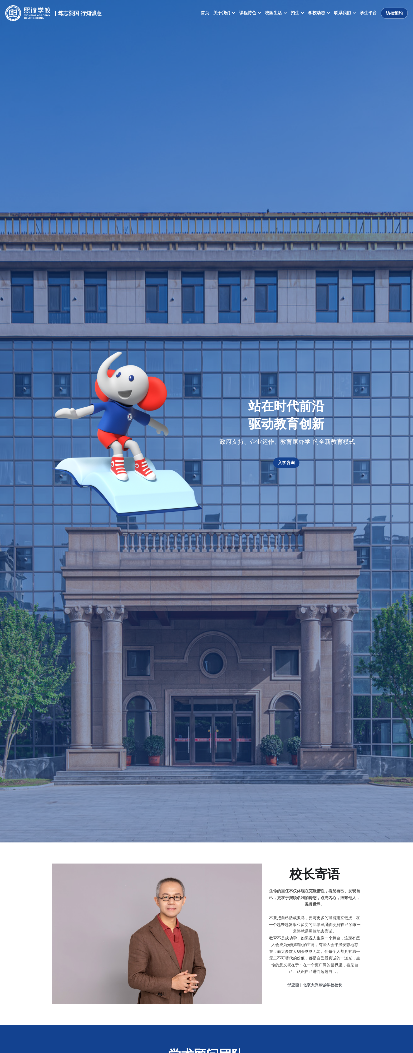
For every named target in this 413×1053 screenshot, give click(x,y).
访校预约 (394, 13)
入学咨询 (286, 462)
